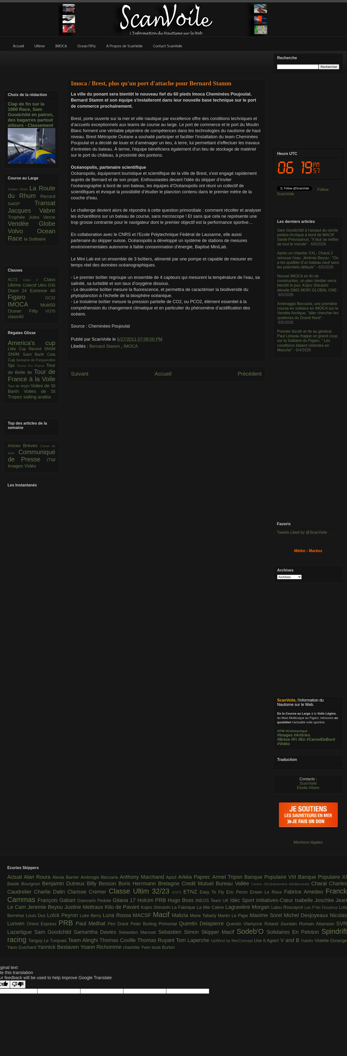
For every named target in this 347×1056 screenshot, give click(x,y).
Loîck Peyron (63, 915)
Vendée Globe (31, 223)
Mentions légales (308, 842)
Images (16, 465)
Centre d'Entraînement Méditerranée (281, 884)
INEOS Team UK (212, 900)
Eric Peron (238, 892)
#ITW (281, 731)
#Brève (283, 739)
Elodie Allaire (308, 788)
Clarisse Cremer (88, 892)
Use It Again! (267, 940)
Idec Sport (243, 900)
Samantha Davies (96, 932)
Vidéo (30, 465)
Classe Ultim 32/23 (140, 891)
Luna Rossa (118, 915)
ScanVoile (308, 783)
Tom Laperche (193, 940)
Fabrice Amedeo (305, 892)
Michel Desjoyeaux (307, 915)
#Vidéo (283, 744)
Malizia (181, 915)
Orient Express (42, 923)
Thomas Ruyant (156, 940)
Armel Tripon (228, 877)
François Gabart (57, 900)
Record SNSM (42, 349)
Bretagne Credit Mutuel (187, 883)
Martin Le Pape (234, 915)
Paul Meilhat (92, 923)
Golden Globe (18, 189)
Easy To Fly (212, 892)
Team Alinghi (83, 940)
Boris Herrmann (138, 883)
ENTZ (177, 892)
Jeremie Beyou (45, 907)
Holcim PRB (152, 900)
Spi (12, 365)
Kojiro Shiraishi (156, 907)
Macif (162, 915)
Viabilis (307, 940)
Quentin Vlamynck (245, 923)
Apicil (172, 877)
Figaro (26, 297)
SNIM (15, 354)
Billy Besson (102, 883)
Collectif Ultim (35, 285)
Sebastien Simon (179, 932)
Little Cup (18, 349)
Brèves (31, 445)
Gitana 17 (125, 900)
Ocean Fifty (26, 311)
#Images (285, 735)
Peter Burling (145, 923)
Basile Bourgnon (24, 883)
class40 (16, 316)
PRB (67, 923)
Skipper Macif (219, 932)
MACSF (143, 915)
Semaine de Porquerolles (35, 360)
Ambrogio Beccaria (100, 877)
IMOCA (131, 346)
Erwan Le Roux (267, 892)
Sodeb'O (252, 931)
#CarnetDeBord (320, 739)
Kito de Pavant (123, 907)
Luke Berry (91, 915)
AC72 (15, 280)
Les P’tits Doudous (322, 907)
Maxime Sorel (267, 915)
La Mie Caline (211, 907)
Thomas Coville (118, 940)
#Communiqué (296, 731)
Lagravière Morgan (248, 907)
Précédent (250, 374)
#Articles (302, 735)
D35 (51, 285)
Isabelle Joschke (315, 900)
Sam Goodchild (54, 932)
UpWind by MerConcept (232, 940)
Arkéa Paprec (195, 877)
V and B (290, 940)
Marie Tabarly (204, 915)
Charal (320, 883)
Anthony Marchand (143, 877)
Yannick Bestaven (58, 947)
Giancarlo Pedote (95, 900)
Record (47, 196)
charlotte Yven (137, 947)
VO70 (50, 311)
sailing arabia (37, 396)
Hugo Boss (181, 900)
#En (301, 739)
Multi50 (47, 304)
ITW (51, 459)
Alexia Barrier (66, 877)
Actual (15, 877)
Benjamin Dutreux (64, 883)
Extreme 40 (42, 290)
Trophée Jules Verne (31, 217)
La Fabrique (184, 907)
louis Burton (163, 947)
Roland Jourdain (281, 923)
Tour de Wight (19, 386)
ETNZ (191, 892)
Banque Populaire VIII (271, 877)
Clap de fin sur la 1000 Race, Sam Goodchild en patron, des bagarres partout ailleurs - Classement (30, 114)
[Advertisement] (166, 62)
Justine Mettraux (84, 907)
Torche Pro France (31, 366)
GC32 (50, 298)
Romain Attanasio (317, 923)
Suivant (79, 374)
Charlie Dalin (50, 892)
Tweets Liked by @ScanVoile (302, 532)
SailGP (21, 204)
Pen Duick (119, 923)
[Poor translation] (17, 984)
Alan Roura (38, 877)
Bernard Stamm (105, 346)
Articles (15, 446)
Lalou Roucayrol (288, 907)
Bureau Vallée (233, 883)
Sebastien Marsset (138, 932)
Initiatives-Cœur (275, 900)
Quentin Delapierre (202, 923)
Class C (33, 280)
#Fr (294, 739)
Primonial (169, 923)
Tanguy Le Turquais (48, 940)
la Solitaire (35, 239)
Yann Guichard (22, 947)
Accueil (163, 374)
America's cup (31, 342)
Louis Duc (36, 915)
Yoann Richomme (101, 947)
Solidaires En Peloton (294, 932)
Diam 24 (19, 290)
